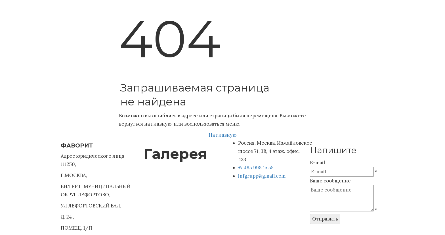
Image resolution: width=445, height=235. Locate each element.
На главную (222, 135)
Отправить (325, 219)
